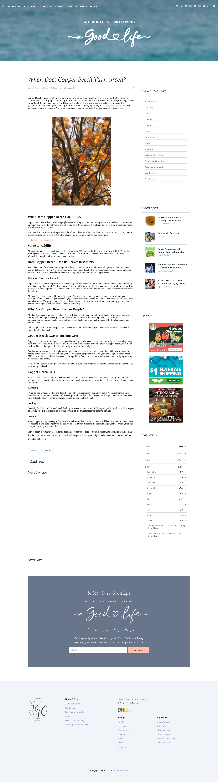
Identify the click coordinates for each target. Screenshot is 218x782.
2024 (147, 460)
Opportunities (88, 6)
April (149, 515)
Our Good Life (121, 770)
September (152, 488)
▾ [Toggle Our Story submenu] (76, 6)
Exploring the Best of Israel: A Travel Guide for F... (165, 534)
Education (149, 137)
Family (148, 113)
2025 (147, 453)
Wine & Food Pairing (154, 155)
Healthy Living (151, 119)
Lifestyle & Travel (38, 6)
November (151, 477)
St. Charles (150, 179)
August (150, 493)
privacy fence (110, 105)
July (148, 499)
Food (147, 131)
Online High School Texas (130, 699)
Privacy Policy (163, 742)
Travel (148, 143)
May (148, 510)
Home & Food (15, 6)
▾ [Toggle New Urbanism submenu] (50, 6)
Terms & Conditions (166, 738)
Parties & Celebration (155, 167)
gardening (34, 450)
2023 (147, 467)
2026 (147, 446)
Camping (149, 149)
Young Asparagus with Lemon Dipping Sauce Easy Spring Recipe (172, 250)
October (151, 482)
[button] (133, 88)
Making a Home (164, 730)
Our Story (161, 726)
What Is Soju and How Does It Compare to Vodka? (172, 266)
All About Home (152, 101)
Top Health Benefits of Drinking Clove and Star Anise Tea (170, 219)
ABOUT (71, 6)
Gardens (49, 450)
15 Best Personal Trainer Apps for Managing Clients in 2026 (172, 282)
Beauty (148, 125)
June (149, 504)
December (152, 472)
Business (59, 6)
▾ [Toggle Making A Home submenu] (24, 6)
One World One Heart (169, 233)
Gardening (150, 173)
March (149, 520)
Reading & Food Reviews (156, 161)
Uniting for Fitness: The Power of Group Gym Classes (167, 526)
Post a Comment (66, 88)
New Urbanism (163, 734)
